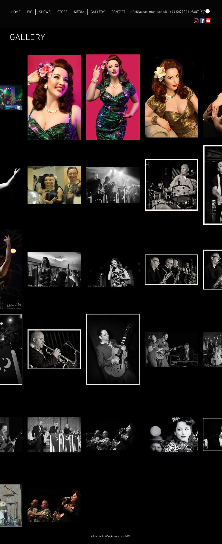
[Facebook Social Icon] (202, 20)
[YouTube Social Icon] (208, 20)
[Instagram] (196, 20)
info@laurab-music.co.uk (148, 12)
